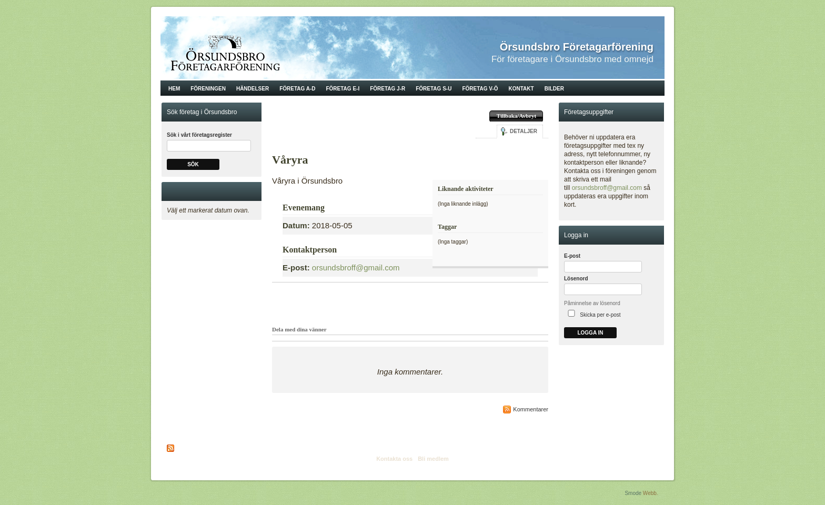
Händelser (252, 89)
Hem (174, 89)
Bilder (554, 89)
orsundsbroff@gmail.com (356, 267)
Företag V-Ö (480, 89)
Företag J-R (387, 89)
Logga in (590, 333)
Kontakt (521, 89)
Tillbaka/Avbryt (516, 116)
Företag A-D (297, 89)
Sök (193, 164)
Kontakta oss (394, 459)
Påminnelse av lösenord (592, 303)
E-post (572, 256)
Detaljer (523, 131)
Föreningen (208, 89)
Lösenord (576, 278)
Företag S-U (433, 89)
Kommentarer (530, 409)
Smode (633, 493)
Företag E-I (342, 89)
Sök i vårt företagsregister (199, 135)
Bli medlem (433, 459)
